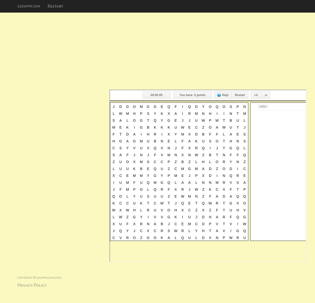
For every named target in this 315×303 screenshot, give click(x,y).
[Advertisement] (157, 51)
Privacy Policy (32, 285)
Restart (55, 6)
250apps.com (28, 6)
